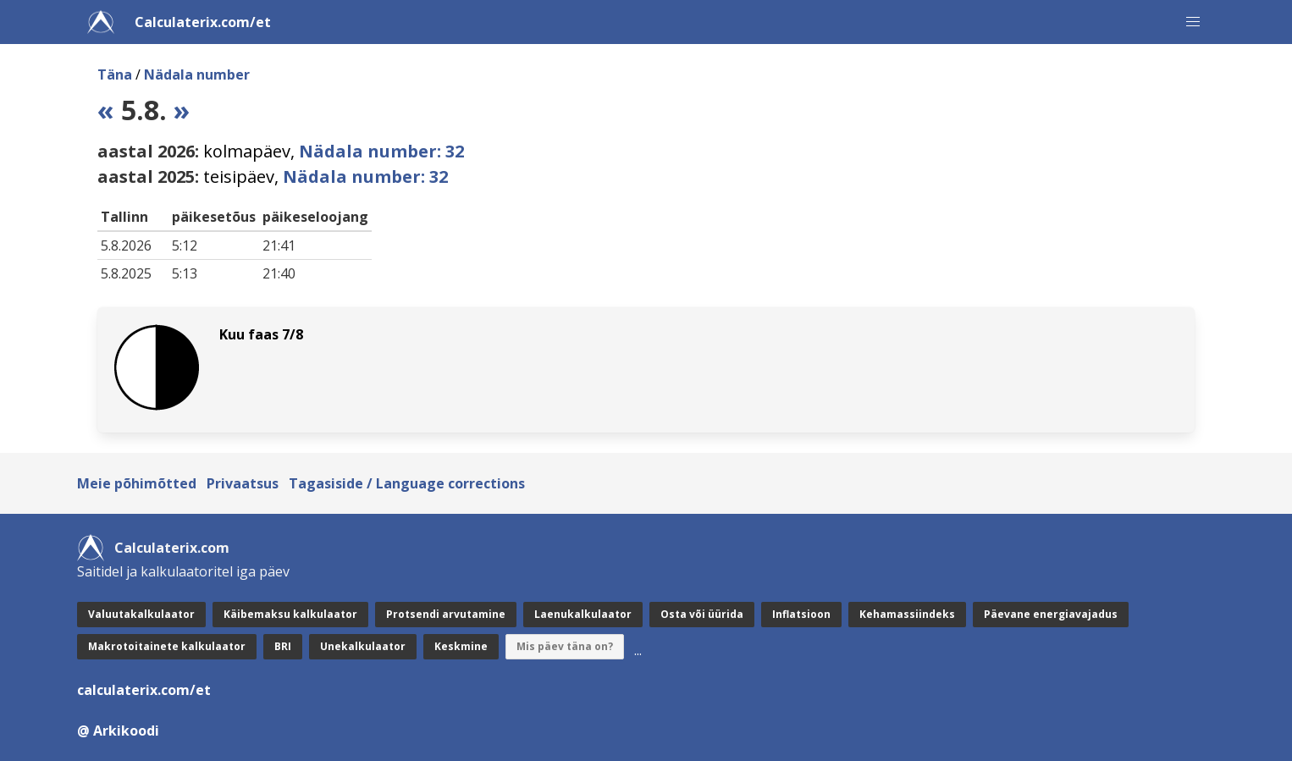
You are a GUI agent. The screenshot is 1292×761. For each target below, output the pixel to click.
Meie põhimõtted (136, 483)
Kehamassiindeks (907, 614)
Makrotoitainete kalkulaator (167, 646)
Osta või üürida (701, 614)
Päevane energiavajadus (1051, 614)
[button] (1193, 22)
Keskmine (461, 646)
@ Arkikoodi (118, 730)
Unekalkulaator (363, 646)
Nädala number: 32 (381, 151)
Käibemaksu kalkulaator (290, 614)
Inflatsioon (801, 614)
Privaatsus (243, 483)
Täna (114, 74)
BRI (282, 646)
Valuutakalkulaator (141, 614)
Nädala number (197, 74)
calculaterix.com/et (144, 690)
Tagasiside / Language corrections (407, 483)
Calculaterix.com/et (203, 22)
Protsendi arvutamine (445, 614)
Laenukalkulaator (583, 614)
